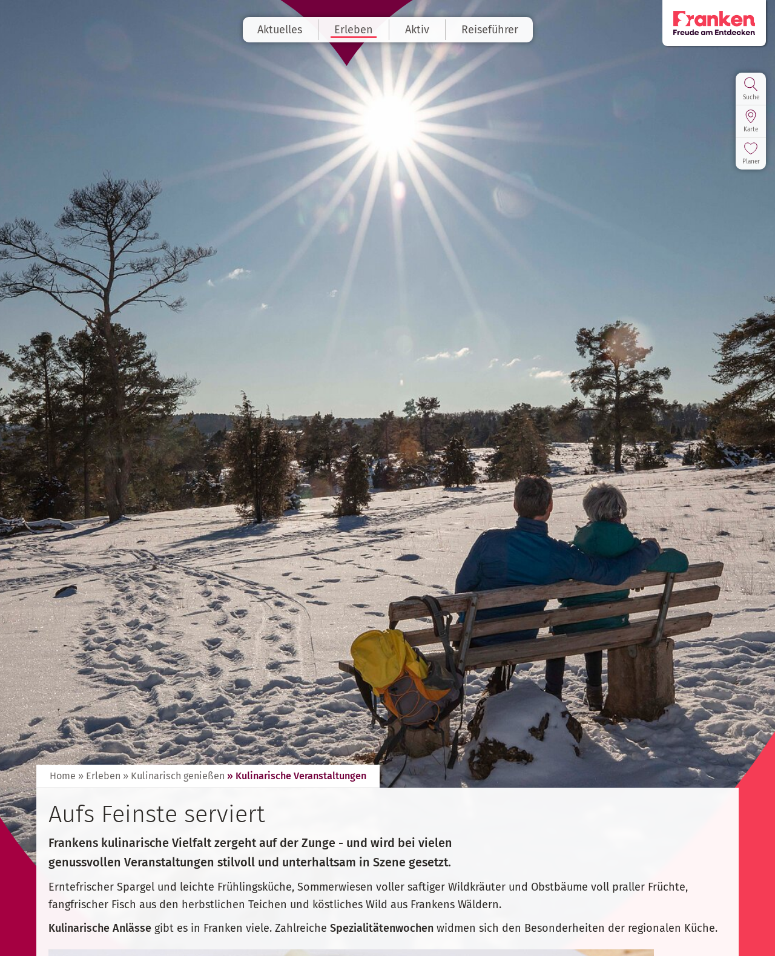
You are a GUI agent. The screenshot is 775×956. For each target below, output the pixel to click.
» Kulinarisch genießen (174, 776)
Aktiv (417, 29)
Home (63, 776)
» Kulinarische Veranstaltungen (296, 776)
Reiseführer (489, 29)
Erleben (353, 29)
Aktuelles (279, 29)
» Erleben (99, 776)
